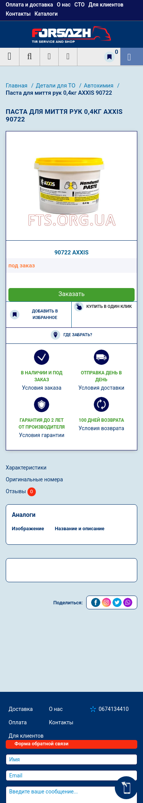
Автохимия (99, 85)
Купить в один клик (103, 306)
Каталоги (46, 14)
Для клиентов (26, 736)
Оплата (18, 722)
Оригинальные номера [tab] (34, 479)
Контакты (18, 14)
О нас (56, 709)
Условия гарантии (41, 435)
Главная (17, 85)
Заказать (71, 294)
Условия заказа (41, 388)
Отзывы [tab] (21, 491)
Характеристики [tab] (26, 468)
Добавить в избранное (34, 314)
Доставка (21, 709)
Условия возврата (101, 428)
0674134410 (114, 709)
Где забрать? (71, 335)
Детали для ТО (56, 85)
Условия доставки (101, 388)
